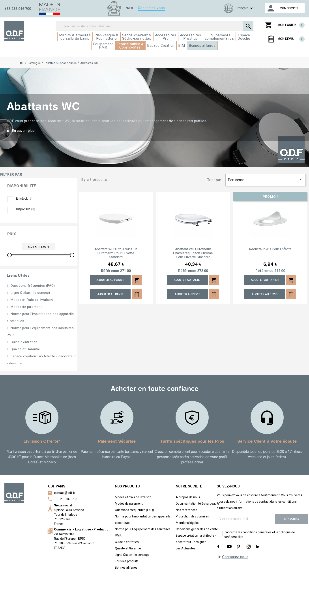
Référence (110, 271)
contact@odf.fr (64, 493)
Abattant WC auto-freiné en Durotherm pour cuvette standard (116, 253)
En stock (24, 198)
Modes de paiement (26, 307)
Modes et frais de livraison (31, 300)
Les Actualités (185, 548)
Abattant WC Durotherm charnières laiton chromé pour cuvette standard (193, 253)
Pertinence (265, 179)
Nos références (186, 510)
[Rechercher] (154, 26)
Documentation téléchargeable (197, 503)
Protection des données (192, 516)
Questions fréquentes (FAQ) (32, 286)
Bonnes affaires (126, 567)
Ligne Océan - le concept (30, 293)
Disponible (25, 209)
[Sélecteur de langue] (237, 8)
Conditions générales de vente (197, 529)
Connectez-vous (151, 8)
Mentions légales (187, 523)
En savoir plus (20, 131)
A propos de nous (188, 497)
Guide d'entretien (23, 342)
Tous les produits (127, 561)
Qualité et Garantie (25, 349)
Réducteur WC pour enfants (270, 249)
